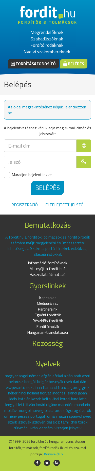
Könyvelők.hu (54, 454)
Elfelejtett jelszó (64, 205)
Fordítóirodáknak (46, 45)
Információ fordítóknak (47, 263)
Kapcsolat (47, 298)
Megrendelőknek (46, 32)
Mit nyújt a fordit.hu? (47, 269)
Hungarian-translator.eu (47, 332)
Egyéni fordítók (47, 315)
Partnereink (47, 309)
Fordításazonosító (33, 64)
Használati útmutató (47, 274)
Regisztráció (24, 205)
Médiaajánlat (47, 303)
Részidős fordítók (47, 321)
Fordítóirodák (47, 326)
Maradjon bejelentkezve (28, 175)
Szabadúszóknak (47, 38)
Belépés (73, 64)
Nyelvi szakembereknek (47, 51)
